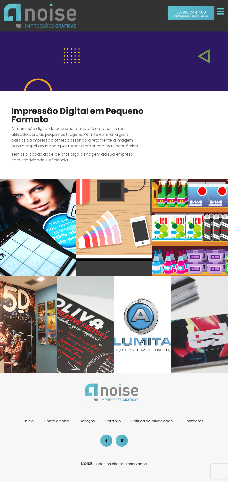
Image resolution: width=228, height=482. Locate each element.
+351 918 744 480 (191, 13)
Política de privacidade (152, 420)
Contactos (194, 420)
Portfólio (113, 420)
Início (29, 420)
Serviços (87, 420)
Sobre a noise (56, 420)
